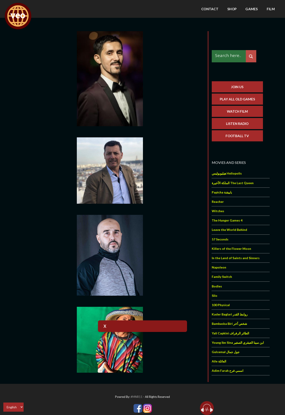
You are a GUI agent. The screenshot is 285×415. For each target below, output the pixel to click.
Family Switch (222, 277)
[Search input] (230, 55)
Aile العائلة (219, 361)
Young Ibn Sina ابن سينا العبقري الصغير (238, 342)
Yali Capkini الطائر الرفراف (230, 333)
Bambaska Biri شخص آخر (229, 323)
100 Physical (221, 305)
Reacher (218, 201)
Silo (214, 295)
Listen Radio (237, 124)
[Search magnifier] (251, 56)
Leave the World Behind (229, 230)
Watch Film (237, 111)
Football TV (237, 136)
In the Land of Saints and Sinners (236, 258)
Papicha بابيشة (222, 192)
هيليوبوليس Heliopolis (227, 173)
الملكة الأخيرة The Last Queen (233, 183)
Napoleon (219, 267)
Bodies (217, 286)
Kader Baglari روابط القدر (230, 314)
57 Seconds (220, 239)
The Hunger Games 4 (227, 220)
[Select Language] (13, 407)
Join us (237, 87)
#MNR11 (136, 397)
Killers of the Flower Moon (231, 248)
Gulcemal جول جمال (226, 352)
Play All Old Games (237, 99)
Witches (218, 211)
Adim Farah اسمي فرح (227, 370)
